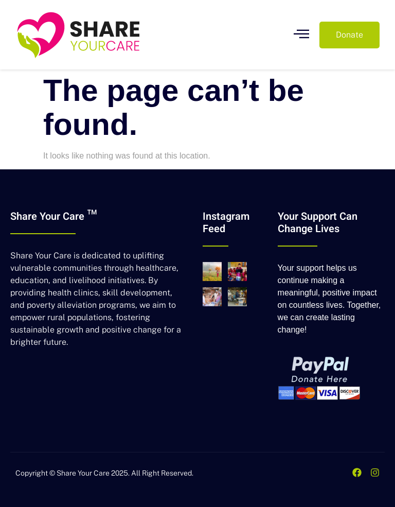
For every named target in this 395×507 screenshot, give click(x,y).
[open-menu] (301, 35)
